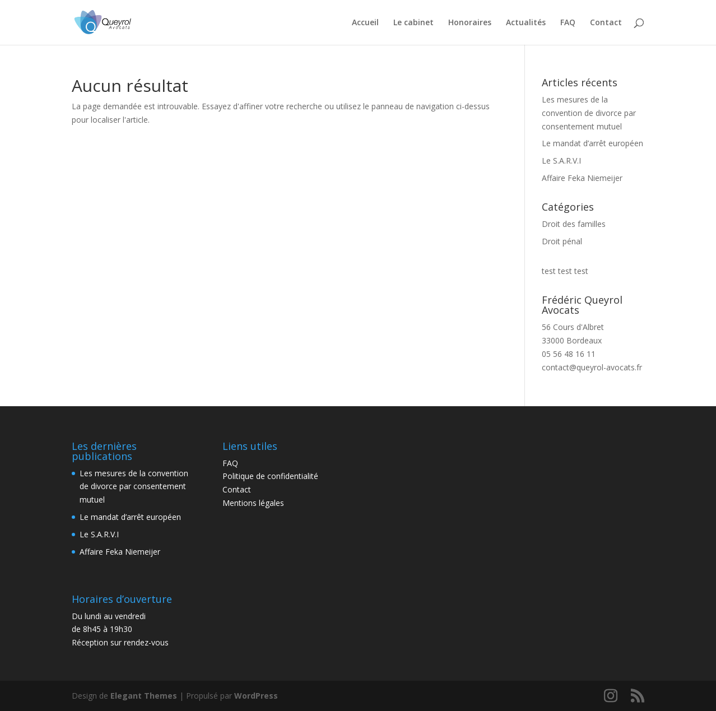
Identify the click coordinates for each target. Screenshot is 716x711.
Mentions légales (253, 503)
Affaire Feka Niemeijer (582, 178)
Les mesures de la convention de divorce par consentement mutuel (589, 113)
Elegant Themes (143, 695)
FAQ (567, 22)
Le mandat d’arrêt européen (592, 143)
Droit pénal (562, 241)
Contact (606, 22)
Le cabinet (413, 22)
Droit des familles (574, 224)
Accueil (365, 22)
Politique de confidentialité (270, 476)
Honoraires (469, 22)
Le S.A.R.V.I (561, 160)
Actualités (526, 22)
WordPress (256, 695)
